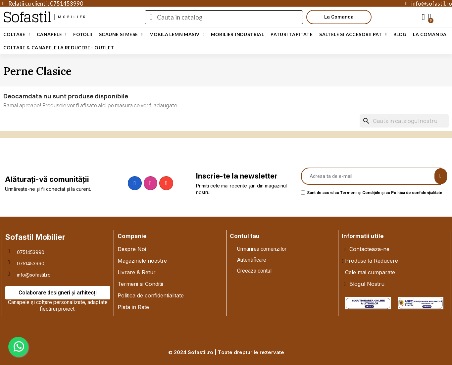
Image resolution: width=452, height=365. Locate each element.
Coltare (16, 34)
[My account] (423, 17)
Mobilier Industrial (237, 34)
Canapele (52, 34)
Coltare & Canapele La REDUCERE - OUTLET (58, 47)
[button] (339, 17)
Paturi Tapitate (292, 34)
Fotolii (82, 34)
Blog (400, 34)
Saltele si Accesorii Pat (353, 34)
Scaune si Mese (121, 34)
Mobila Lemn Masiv (176, 34)
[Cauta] (404, 121)
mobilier (72, 17)
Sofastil (27, 17)
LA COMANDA (429, 34)
